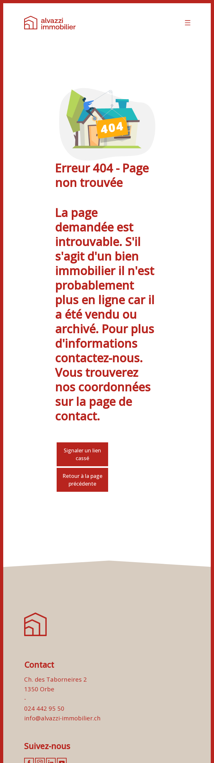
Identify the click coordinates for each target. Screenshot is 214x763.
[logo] (50, 23)
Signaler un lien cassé (82, 454)
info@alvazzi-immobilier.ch (62, 718)
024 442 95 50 (44, 708)
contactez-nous (97, 358)
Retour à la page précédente (82, 479)
